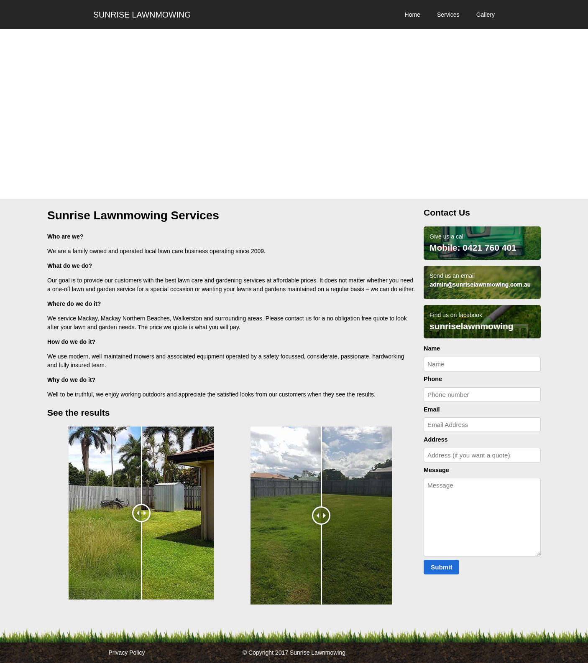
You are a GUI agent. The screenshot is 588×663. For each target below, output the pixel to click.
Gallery (485, 14)
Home (412, 14)
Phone (433, 379)
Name (432, 348)
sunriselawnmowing (471, 326)
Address (436, 439)
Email (432, 409)
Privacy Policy (126, 652)
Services (448, 14)
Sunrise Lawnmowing (142, 14)
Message (436, 470)
